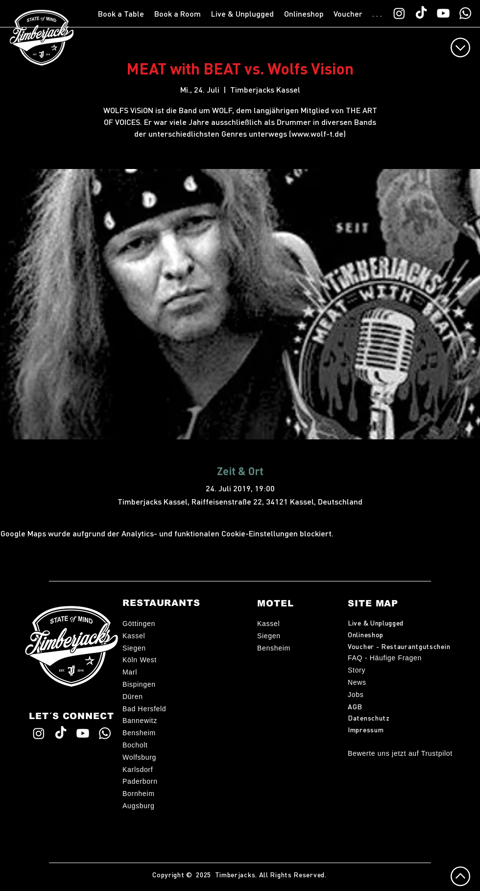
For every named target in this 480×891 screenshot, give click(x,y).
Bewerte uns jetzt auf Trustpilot (400, 753)
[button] (121, 13)
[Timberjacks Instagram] (399, 13)
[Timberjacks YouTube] (443, 13)
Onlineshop (366, 634)
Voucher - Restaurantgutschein (399, 646)
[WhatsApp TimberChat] (465, 13)
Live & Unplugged (376, 622)
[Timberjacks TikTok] (421, 13)
